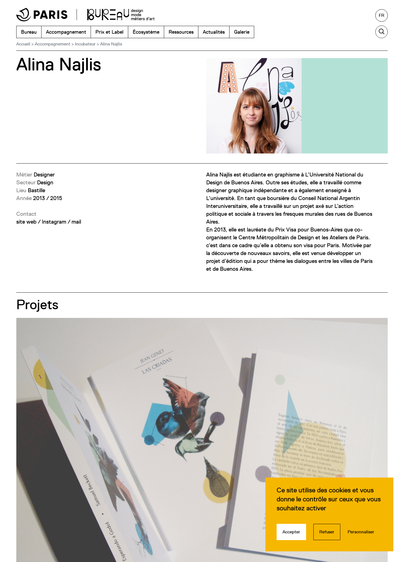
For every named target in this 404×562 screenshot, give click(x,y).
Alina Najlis (111, 44)
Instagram (54, 222)
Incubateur (85, 44)
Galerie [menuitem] (241, 32)
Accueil (23, 44)
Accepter (291, 532)
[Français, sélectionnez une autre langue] (381, 15)
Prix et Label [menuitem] (109, 32)
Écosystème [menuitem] (146, 32)
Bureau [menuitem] (29, 32)
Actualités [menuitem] (214, 32)
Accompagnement (52, 44)
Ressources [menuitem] (181, 32)
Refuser (326, 532)
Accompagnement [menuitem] (66, 32)
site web (26, 222)
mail (76, 222)
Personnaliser (361, 532)
